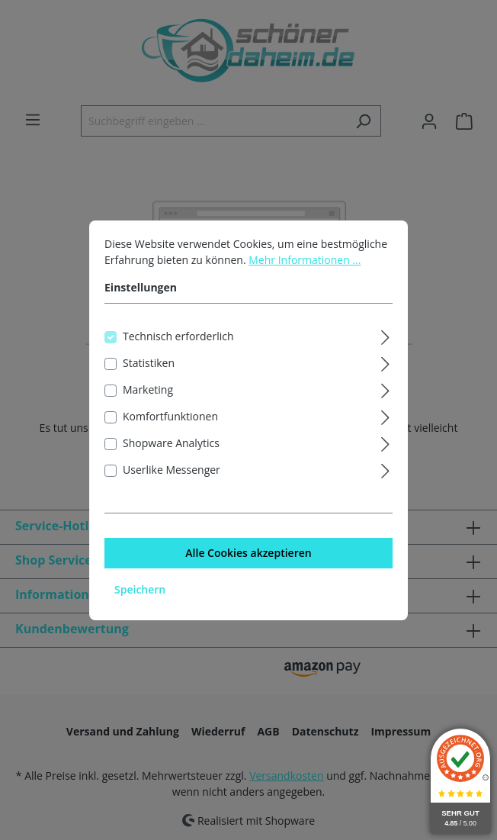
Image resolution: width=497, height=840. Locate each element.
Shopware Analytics (171, 446)
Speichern (139, 592)
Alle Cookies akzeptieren (248, 556)
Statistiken (149, 366)
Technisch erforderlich (178, 339)
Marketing (148, 392)
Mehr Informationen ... (304, 263)
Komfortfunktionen (170, 419)
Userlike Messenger (171, 472)
